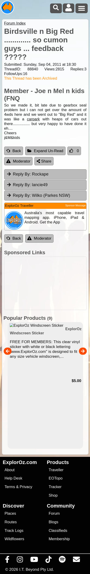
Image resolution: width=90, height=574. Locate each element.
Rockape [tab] (27, 174)
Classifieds (58, 530)
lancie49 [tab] (27, 184)
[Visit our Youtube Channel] (34, 560)
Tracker (55, 487)
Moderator (18, 161)
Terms (10, 487)
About (10, 470)
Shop (53, 495)
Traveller (56, 470)
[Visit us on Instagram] (20, 560)
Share (44, 161)
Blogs (53, 522)
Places (10, 513)
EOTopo (56, 478)
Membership (59, 539)
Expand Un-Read (45, 151)
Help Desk (13, 478)
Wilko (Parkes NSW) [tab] (38, 195)
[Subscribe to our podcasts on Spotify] (62, 560)
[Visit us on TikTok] (48, 560)
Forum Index (15, 23)
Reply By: (22, 174)
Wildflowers (14, 539)
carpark (33, 119)
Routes (11, 522)
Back (13, 151)
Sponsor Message (75, 205)
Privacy (26, 487)
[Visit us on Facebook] (7, 560)
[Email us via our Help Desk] (76, 560)
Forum (54, 513)
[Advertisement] (47, 283)
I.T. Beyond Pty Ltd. (36, 569)
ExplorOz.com (20, 462)
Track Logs (14, 530)
